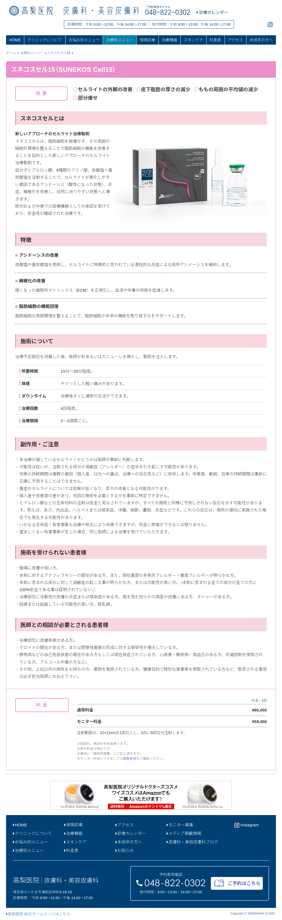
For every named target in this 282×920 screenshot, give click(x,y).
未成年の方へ (261, 40)
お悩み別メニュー (84, 40)
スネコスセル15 (58, 53)
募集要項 (129, 759)
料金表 (215, 40)
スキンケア (193, 40)
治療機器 (169, 40)
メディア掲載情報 (184, 833)
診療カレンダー (130, 833)
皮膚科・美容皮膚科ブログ (192, 842)
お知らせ (124, 850)
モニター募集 (180, 825)
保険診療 (147, 40)
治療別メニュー (119, 40)
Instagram (246, 825)
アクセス (235, 40)
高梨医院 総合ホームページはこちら (38, 914)
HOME (15, 40)
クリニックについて (45, 40)
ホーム (11, 53)
